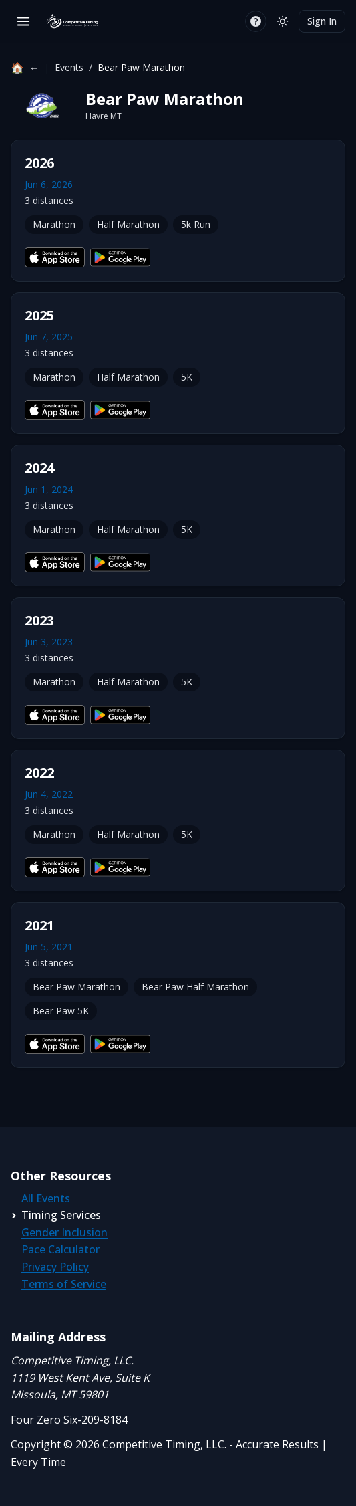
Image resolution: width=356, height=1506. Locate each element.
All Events (45, 1198)
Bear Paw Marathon (76, 986)
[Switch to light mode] (283, 21)
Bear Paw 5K (61, 1010)
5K (186, 376)
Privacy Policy (55, 1266)
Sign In (322, 21)
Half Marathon (128, 224)
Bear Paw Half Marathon (195, 986)
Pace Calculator (60, 1249)
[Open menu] (23, 21)
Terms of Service (63, 1284)
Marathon (54, 224)
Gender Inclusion (64, 1232)
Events (69, 67)
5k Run (195, 224)
